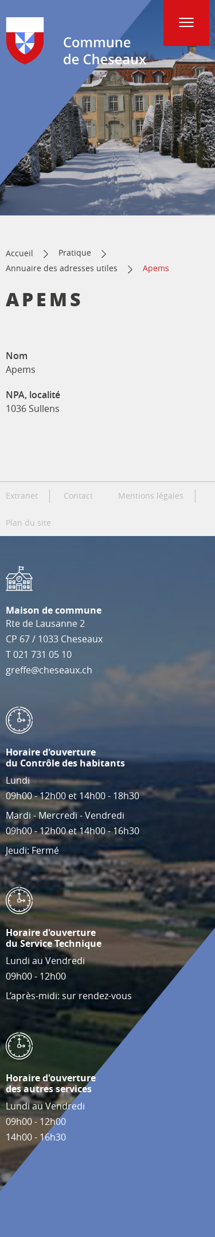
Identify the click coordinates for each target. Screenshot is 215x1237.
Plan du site (28, 523)
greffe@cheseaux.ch (49, 670)
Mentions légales (150, 496)
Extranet (22, 496)
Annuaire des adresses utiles (62, 268)
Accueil (19, 253)
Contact (78, 496)
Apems (156, 268)
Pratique (74, 252)
